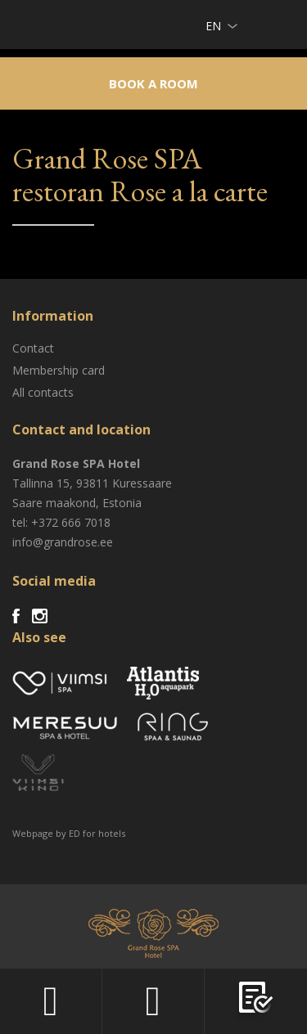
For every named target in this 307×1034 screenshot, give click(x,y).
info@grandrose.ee (62, 542)
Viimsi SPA (33, 24)
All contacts (43, 392)
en (213, 26)
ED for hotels (97, 833)
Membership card (58, 370)
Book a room (153, 83)
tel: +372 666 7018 (61, 522)
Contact (33, 348)
